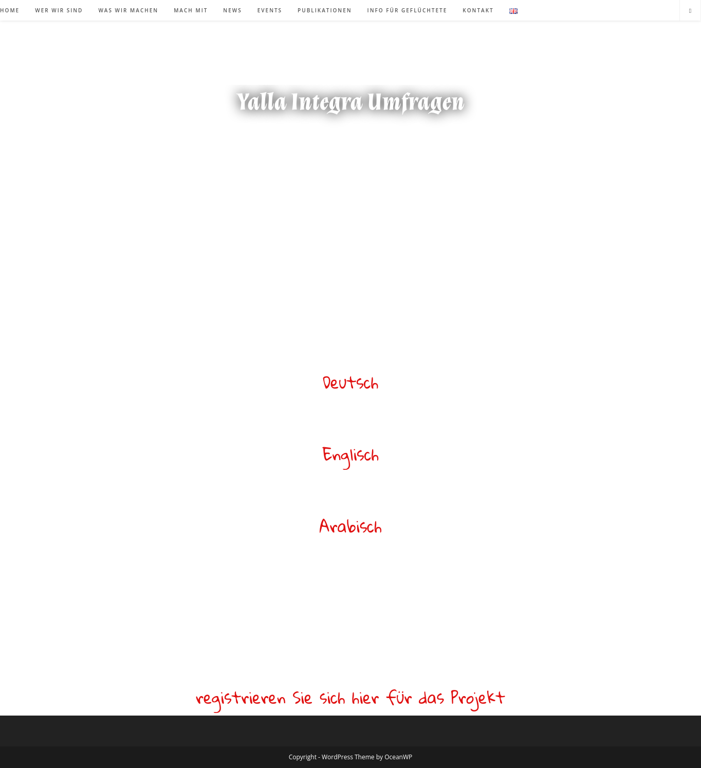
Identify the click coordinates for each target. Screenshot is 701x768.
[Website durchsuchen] (690, 10)
